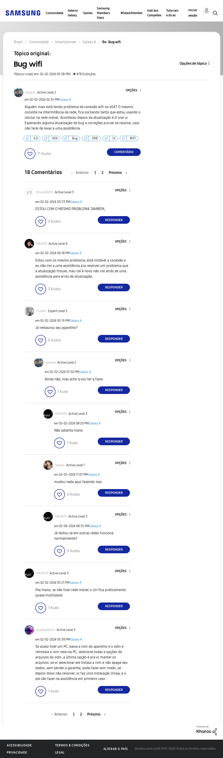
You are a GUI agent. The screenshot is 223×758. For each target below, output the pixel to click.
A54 (55, 138)
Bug (75, 138)
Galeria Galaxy (73, 13)
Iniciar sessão (192, 12)
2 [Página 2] (102, 172)
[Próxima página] (118, 172)
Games (87, 13)
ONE (95, 138)
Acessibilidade (19, 745)
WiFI (133, 138)
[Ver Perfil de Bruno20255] (44, 192)
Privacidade (17, 752)
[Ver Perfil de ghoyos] (30, 92)
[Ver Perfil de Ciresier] (41, 311)
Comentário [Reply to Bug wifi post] (124, 152)
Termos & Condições (72, 745)
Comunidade (54, 13)
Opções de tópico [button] (193, 63)
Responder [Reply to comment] (114, 220)
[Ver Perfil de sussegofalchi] (45, 630)
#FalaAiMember (132, 13)
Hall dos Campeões (154, 13)
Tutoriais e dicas (172, 13)
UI (114, 138)
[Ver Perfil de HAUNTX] (61, 414)
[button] (133, 90)
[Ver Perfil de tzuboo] (60, 465)
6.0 (36, 138)
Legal (60, 752)
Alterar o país (115, 749)
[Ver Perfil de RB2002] (41, 244)
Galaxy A (65, 100)
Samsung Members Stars (103, 13)
